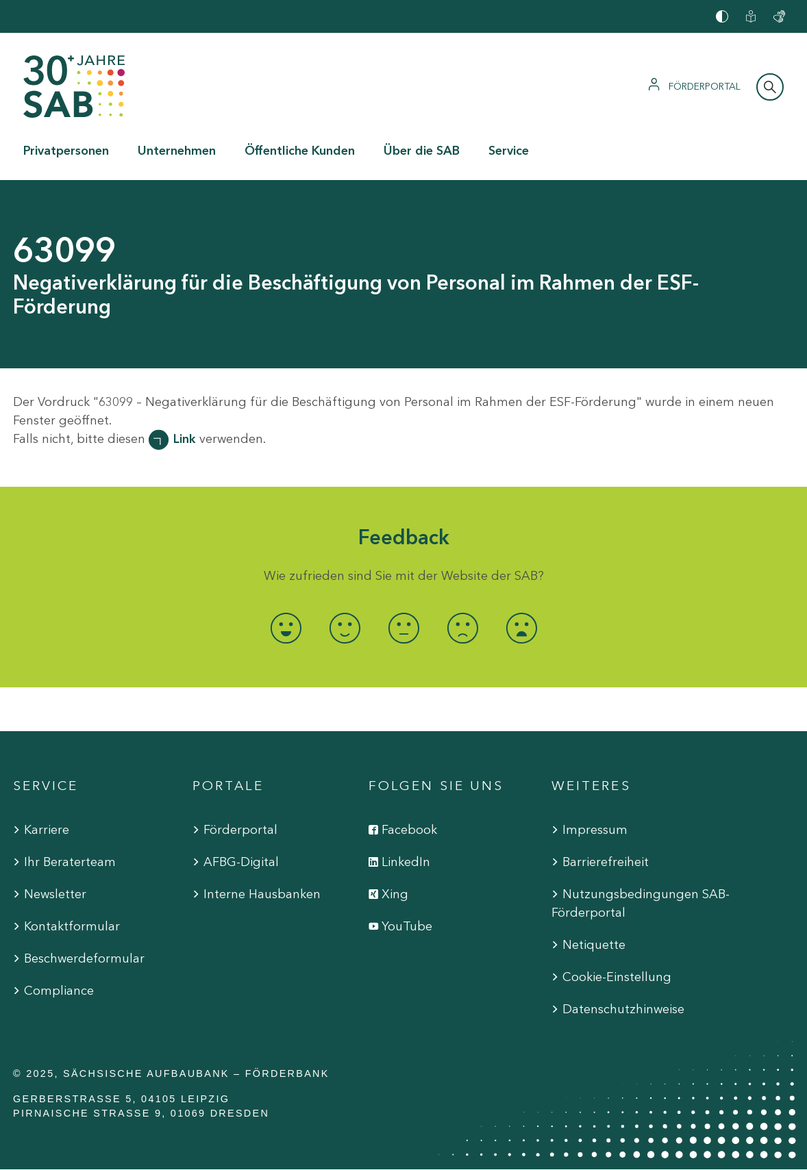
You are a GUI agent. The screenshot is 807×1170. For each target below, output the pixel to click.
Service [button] (508, 150)
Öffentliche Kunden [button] (300, 150)
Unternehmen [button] (177, 150)
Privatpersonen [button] (66, 150)
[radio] (285, 628)
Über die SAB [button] (422, 150)
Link (184, 438)
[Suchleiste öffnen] (770, 87)
